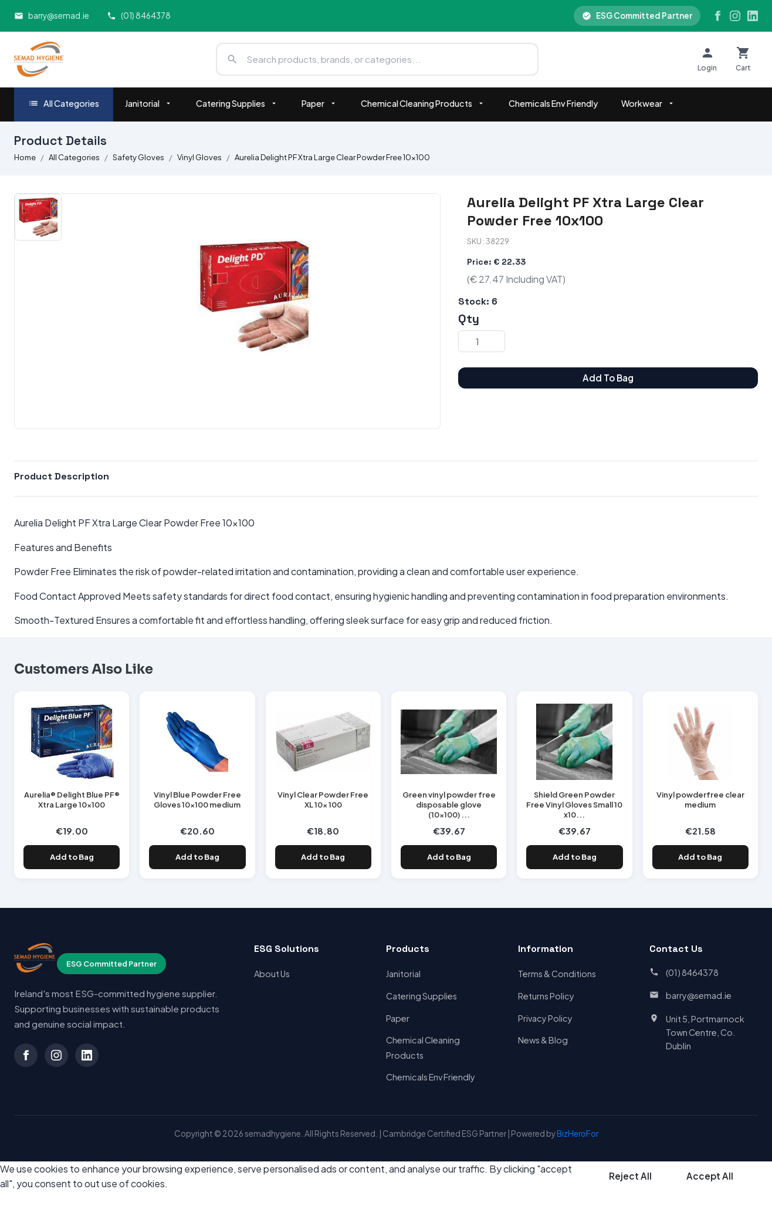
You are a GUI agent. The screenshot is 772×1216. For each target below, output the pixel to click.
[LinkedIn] (752, 16)
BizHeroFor (577, 1134)
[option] (38, 217)
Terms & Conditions (557, 973)
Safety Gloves (138, 157)
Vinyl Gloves (199, 157)
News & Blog (543, 1040)
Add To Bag (608, 377)
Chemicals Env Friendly (553, 103)
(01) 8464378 (139, 16)
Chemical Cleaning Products (423, 103)
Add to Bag (72, 857)
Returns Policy (546, 996)
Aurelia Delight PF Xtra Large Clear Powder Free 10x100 (332, 157)
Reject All (630, 1175)
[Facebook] (717, 16)
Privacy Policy (545, 1018)
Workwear (648, 103)
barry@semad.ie (51, 16)
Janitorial (148, 103)
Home (25, 157)
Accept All (709, 1175)
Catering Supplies (237, 103)
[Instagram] (735, 16)
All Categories (63, 103)
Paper (319, 103)
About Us (272, 973)
